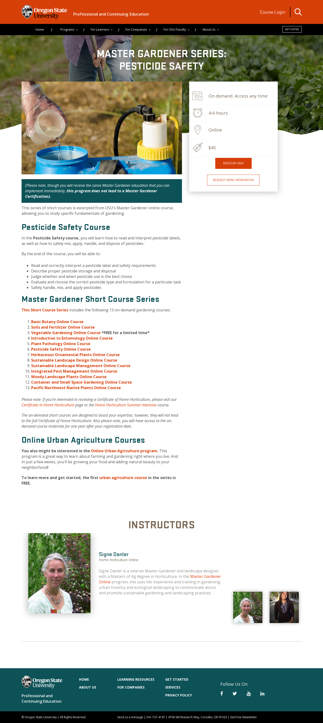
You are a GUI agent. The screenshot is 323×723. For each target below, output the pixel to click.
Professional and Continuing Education (111, 14)
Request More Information (233, 180)
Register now (233, 163)
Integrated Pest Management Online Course (74, 371)
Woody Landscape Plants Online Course (69, 376)
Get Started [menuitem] (176, 679)
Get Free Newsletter (243, 717)
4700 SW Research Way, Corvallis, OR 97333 (197, 717)
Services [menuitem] (172, 687)
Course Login (272, 12)
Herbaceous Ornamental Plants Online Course (75, 354)
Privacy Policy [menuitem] (178, 695)
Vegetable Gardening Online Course (66, 332)
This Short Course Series (45, 310)
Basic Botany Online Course (57, 321)
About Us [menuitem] (208, 29)
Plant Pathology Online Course (60, 343)
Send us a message (130, 717)
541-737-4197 (155, 717)
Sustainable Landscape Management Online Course (80, 365)
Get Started (292, 29)
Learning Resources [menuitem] (135, 679)
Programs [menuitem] (67, 29)
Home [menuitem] (39, 29)
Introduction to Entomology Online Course (72, 338)
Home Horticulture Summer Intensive (126, 405)
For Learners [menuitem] (100, 29)
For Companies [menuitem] (136, 29)
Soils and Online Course (63, 327)
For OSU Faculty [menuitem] (175, 29)
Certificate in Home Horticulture (48, 405)
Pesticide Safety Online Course (61, 349)
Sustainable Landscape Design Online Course (74, 360)
